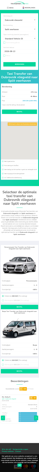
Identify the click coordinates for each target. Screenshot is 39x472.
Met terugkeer (16, 300)
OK (19, 465)
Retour (8, 55)
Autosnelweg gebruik (13, 42)
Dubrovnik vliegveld (10, 399)
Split (3, 399)
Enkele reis (15, 296)
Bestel (19, 112)
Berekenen (19, 64)
